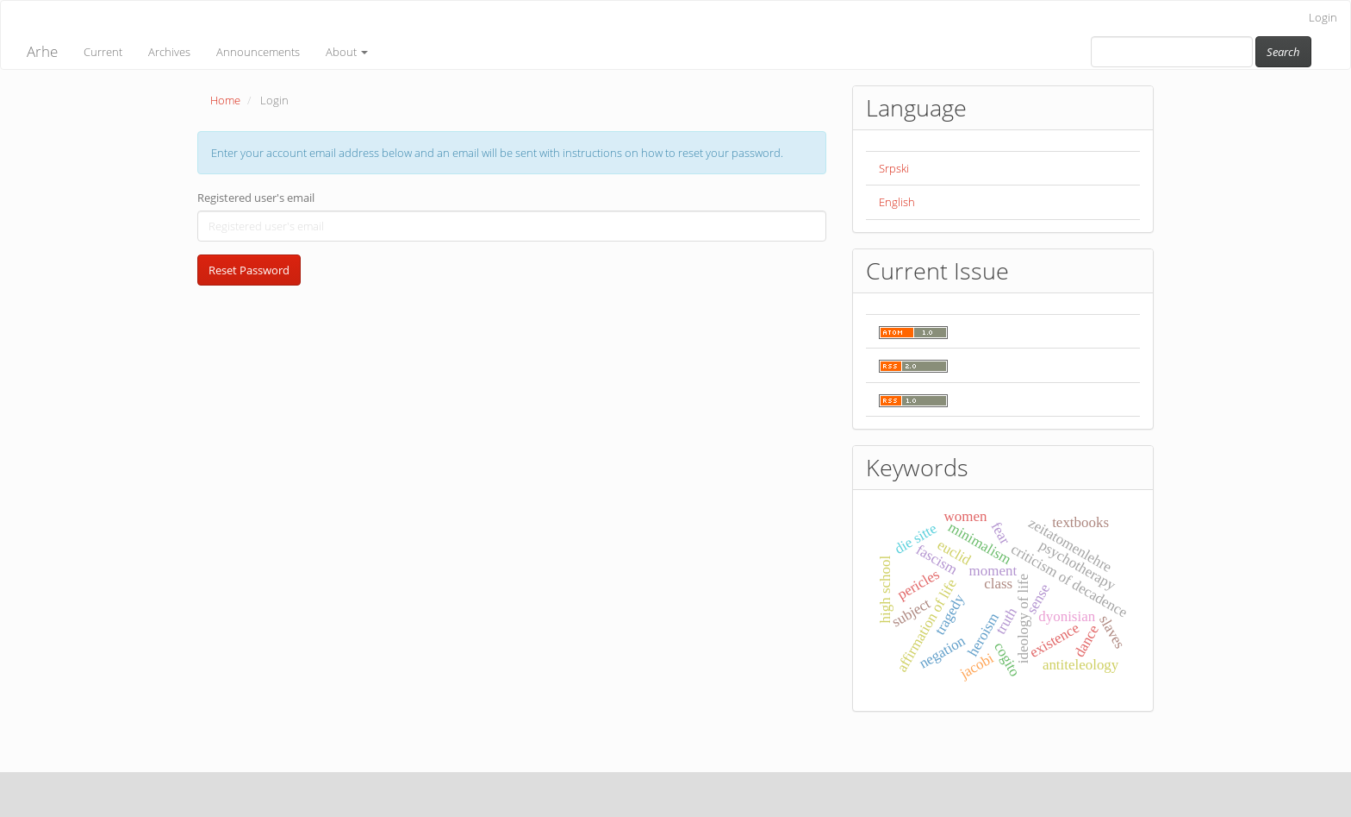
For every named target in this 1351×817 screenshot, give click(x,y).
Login (1323, 17)
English (897, 202)
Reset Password (249, 270)
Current (103, 52)
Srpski (894, 168)
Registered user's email (255, 197)
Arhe (42, 51)
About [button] (347, 52)
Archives (169, 52)
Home (225, 100)
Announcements (258, 52)
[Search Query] (1172, 51)
